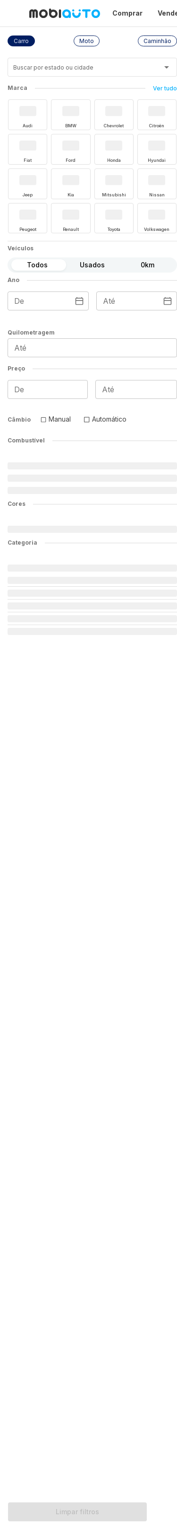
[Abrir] (166, 67)
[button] (21, 40)
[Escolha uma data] (79, 300)
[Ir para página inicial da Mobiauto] (64, 13)
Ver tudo (165, 88)
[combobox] (81, 71)
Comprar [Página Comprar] (127, 13)
